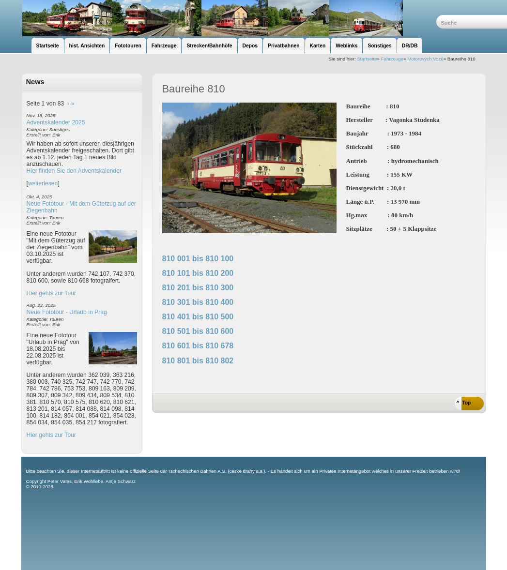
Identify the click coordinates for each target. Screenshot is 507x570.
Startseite (367, 58)
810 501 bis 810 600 (198, 331)
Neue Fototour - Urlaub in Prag (67, 312)
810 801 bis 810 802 (198, 361)
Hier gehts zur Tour (51, 293)
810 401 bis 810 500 (198, 317)
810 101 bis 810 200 (198, 273)
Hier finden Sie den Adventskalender (74, 170)
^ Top (464, 402)
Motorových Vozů (425, 58)
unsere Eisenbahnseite (228, 18)
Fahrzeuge (392, 58)
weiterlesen (43, 183)
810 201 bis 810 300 (198, 288)
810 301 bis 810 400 (198, 302)
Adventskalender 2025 (56, 122)
